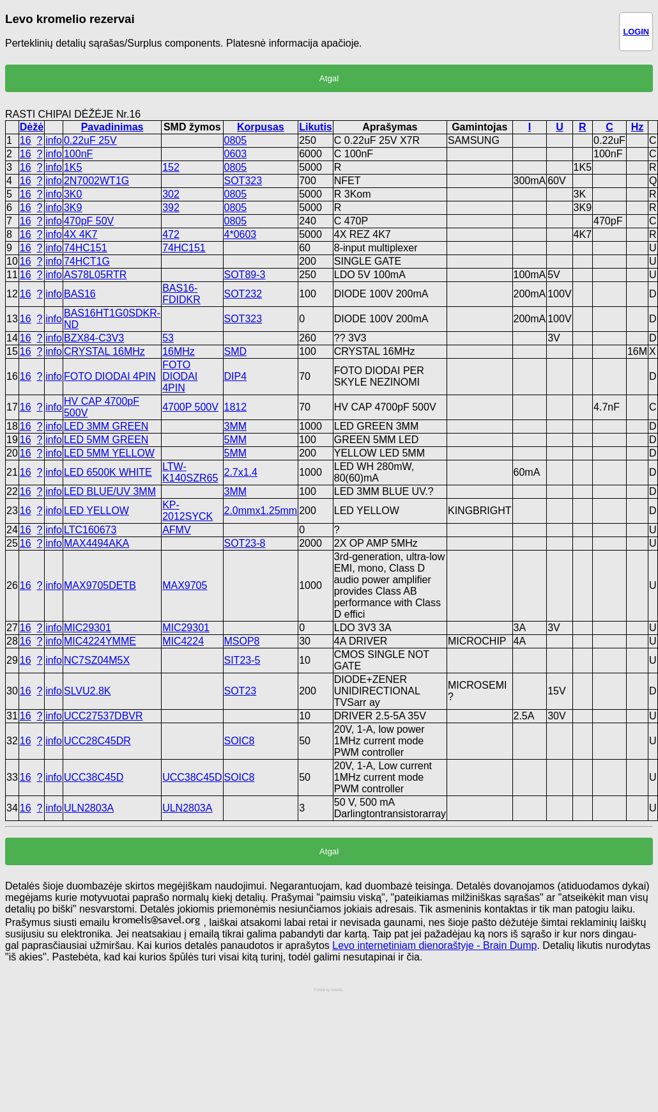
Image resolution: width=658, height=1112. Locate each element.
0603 (235, 153)
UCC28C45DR (97, 740)
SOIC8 (239, 740)
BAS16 (80, 293)
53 (168, 338)
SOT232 (243, 293)
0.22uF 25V (90, 140)
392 (171, 207)
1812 (235, 407)
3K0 (73, 194)
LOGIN (636, 31)
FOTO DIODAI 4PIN (110, 376)
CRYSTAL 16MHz (104, 351)
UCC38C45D (93, 777)
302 (171, 194)
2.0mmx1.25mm (261, 510)
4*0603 (240, 234)
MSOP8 (242, 641)
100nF (78, 153)
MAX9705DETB (100, 585)
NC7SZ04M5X (97, 660)
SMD (235, 351)
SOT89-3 (245, 274)
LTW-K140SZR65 (190, 472)
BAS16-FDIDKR (181, 294)
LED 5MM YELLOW (109, 453)
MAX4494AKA (96, 543)
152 (171, 167)
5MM (235, 439)
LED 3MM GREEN (106, 426)
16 (25, 140)
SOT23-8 (245, 543)
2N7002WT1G (96, 180)
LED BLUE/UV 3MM (110, 491)
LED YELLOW (96, 510)
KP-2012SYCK (187, 510)
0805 (235, 140)
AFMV (176, 529)
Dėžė (31, 126)
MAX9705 (184, 585)
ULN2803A (89, 808)
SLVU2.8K (87, 690)
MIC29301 (87, 627)
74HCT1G (87, 261)
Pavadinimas (112, 126)
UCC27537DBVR (103, 715)
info (53, 140)
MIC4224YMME (100, 641)
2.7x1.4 (240, 472)
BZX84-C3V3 (94, 338)
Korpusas (260, 126)
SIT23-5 (242, 660)
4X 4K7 (80, 234)
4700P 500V (190, 407)
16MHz (178, 351)
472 (171, 234)
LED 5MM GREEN (106, 439)
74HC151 (85, 247)
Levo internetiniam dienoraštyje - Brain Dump (434, 945)
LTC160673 (90, 529)
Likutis (315, 126)
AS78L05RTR (95, 274)
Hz (637, 126)
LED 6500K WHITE (108, 472)
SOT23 (240, 690)
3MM (235, 426)
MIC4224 (183, 641)
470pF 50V (89, 220)
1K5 (73, 167)
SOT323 (243, 180)
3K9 (73, 207)
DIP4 (235, 376)
